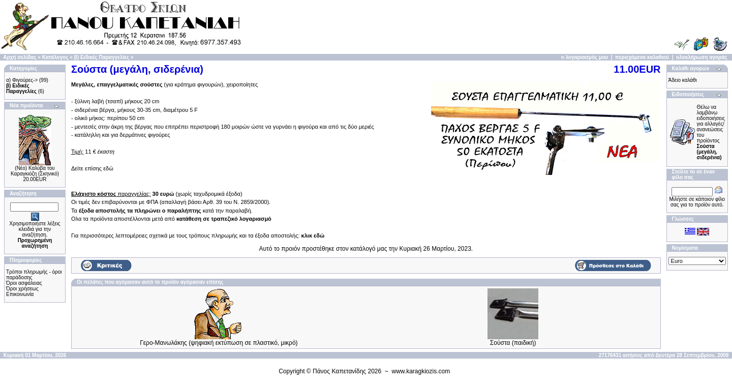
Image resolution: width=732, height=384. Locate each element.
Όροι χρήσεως (22, 288)
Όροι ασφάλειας (24, 283)
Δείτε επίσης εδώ (92, 168)
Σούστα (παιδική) (513, 342)
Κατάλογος (55, 57)
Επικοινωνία (20, 294)
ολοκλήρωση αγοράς (701, 57)
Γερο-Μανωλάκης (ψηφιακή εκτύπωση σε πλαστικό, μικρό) (218, 342)
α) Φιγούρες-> (22, 80)
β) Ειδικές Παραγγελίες (101, 57)
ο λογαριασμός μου (584, 57)
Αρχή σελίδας (19, 57)
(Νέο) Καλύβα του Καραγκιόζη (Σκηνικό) (35, 170)
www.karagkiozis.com (421, 371)
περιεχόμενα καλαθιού (642, 57)
